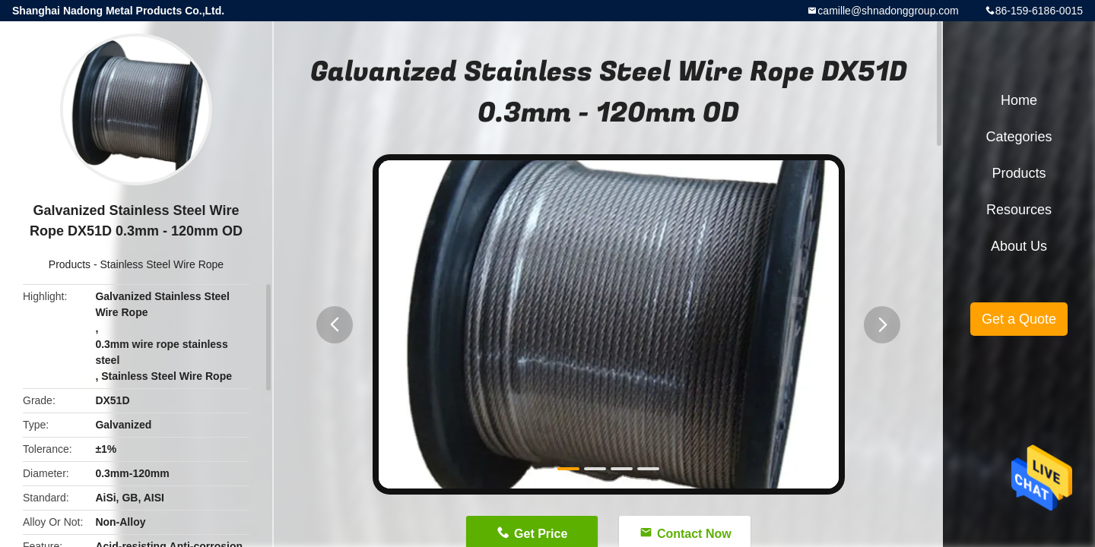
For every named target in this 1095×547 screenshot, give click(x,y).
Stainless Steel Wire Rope (162, 264)
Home (1019, 100)
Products (69, 264)
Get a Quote (1019, 319)
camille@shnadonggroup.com (887, 11)
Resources (1019, 209)
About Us (1019, 246)
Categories (1019, 136)
